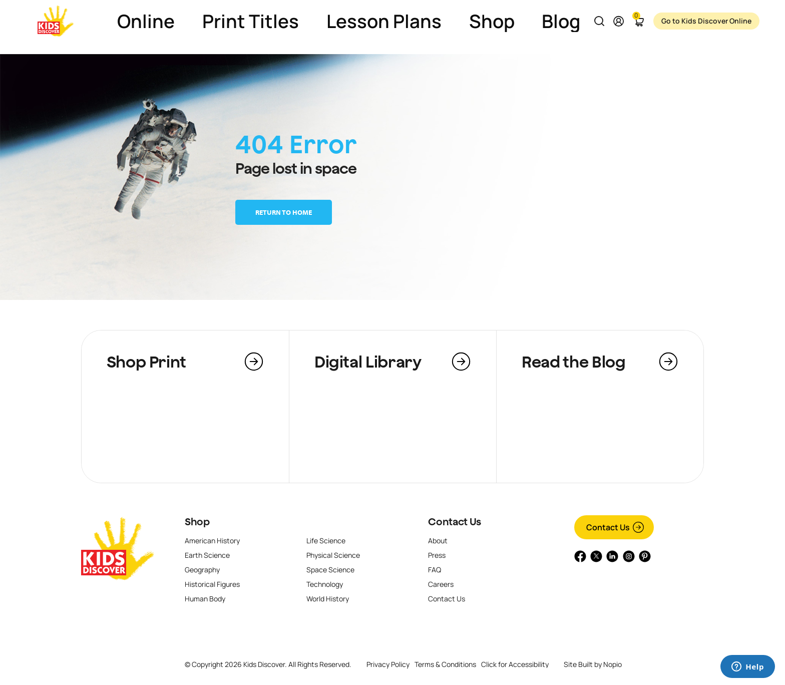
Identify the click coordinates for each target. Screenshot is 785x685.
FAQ (434, 569)
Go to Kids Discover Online (694, 21)
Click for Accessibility (515, 664)
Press (437, 555)
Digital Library (368, 361)
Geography (202, 569)
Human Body (205, 598)
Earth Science (207, 555)
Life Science (325, 540)
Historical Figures (212, 584)
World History (327, 598)
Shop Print (146, 361)
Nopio (612, 664)
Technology (324, 584)
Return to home (283, 212)
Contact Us (454, 521)
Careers (441, 584)
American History (212, 540)
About (438, 540)
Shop (197, 521)
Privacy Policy (388, 664)
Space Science (330, 569)
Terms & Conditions (445, 664)
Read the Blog (573, 361)
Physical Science (333, 555)
